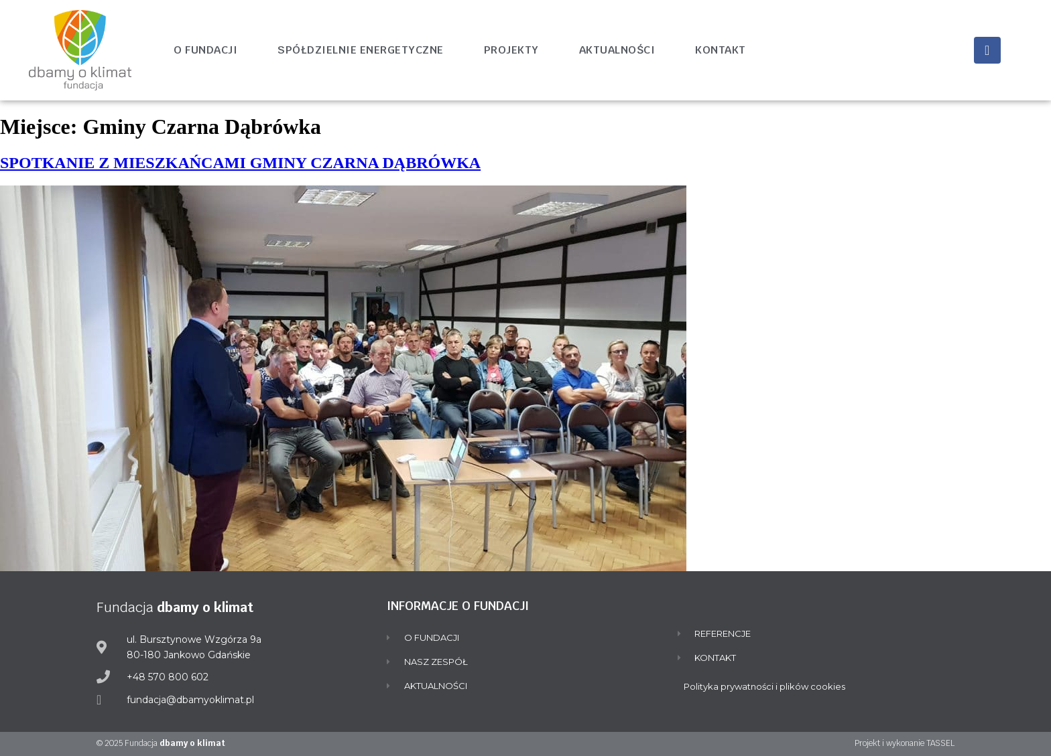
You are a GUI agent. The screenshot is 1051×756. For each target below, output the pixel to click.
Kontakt (720, 50)
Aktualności (617, 50)
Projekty (511, 50)
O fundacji (205, 50)
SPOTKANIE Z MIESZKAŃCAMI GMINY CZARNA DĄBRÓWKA (240, 162)
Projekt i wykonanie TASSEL (904, 743)
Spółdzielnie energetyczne (360, 50)
